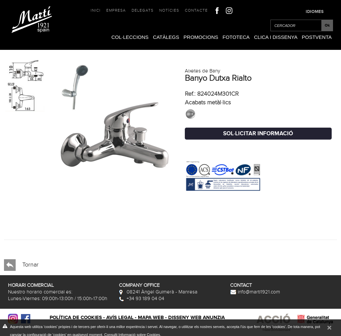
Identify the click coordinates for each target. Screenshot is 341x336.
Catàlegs (166, 37)
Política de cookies (76, 317)
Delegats (143, 10)
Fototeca (235, 37)
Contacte (196, 10)
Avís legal (120, 317)
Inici (96, 10)
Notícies (169, 10)
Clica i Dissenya (276, 37)
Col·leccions (130, 37)
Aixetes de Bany (202, 71)
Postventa (317, 37)
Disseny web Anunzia (196, 317)
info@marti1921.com (255, 292)
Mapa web (151, 317)
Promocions (200, 37)
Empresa (116, 10)
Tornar (21, 265)
